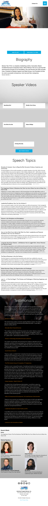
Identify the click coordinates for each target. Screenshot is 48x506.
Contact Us (34, 3)
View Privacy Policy (24, 500)
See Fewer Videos (24, 150)
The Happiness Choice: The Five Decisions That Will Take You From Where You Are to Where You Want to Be (24, 434)
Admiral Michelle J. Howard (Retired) (10, 470)
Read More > (6, 75)
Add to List (15, 52)
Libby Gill (3, 453)
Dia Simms (27, 470)
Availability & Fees (32, 52)
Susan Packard (28, 453)
